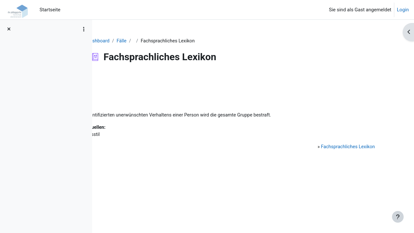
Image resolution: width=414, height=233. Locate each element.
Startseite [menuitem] (49, 10)
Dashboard (130, 41)
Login (403, 10)
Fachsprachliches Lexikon (341, 148)
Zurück (116, 79)
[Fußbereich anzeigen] (398, 217)
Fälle (154, 41)
